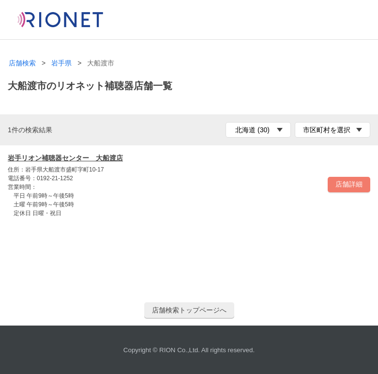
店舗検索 (22, 63)
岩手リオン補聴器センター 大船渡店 (65, 158)
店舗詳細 (349, 184)
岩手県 (61, 63)
